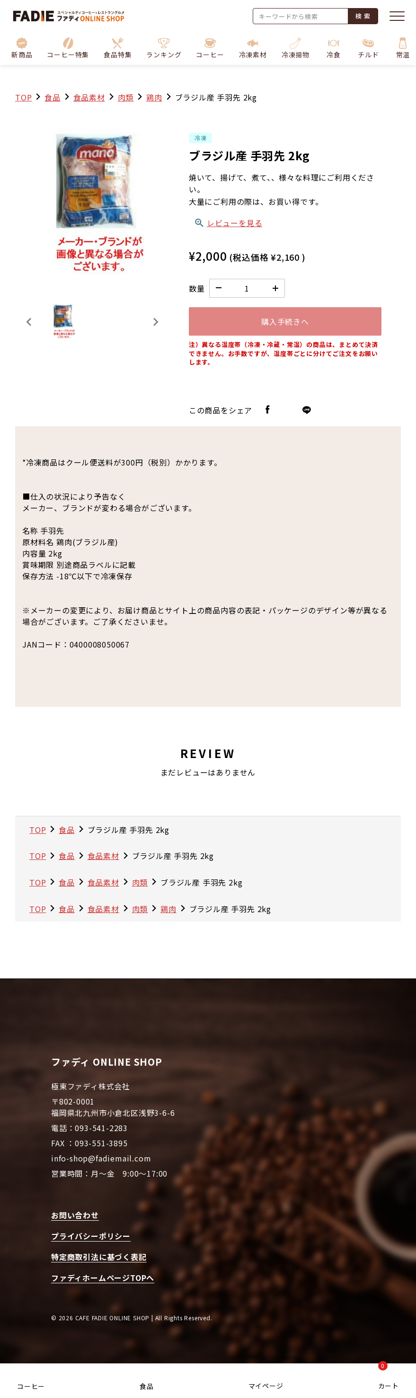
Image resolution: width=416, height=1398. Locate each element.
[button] (68, 48)
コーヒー (31, 1386)
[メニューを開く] (397, 16)
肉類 (126, 97)
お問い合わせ (75, 1215)
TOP (23, 97)
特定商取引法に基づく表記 (99, 1256)
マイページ (265, 1385)
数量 (197, 288)
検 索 (362, 15)
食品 (147, 1386)
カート (388, 1378)
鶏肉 (154, 97)
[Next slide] (155, 321)
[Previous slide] (29, 321)
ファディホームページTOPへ (102, 1277)
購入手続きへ (285, 321)
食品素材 (89, 97)
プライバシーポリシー (91, 1236)
